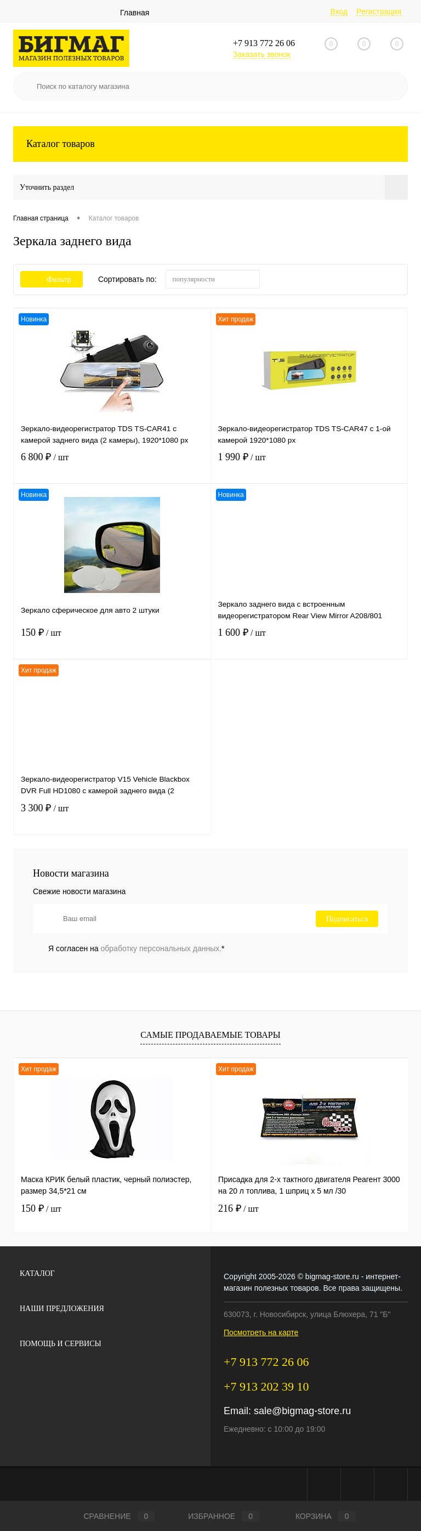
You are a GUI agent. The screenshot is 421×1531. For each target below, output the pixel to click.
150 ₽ (112, 641)
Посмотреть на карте (261, 1332)
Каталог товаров (210, 144)
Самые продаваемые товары (210, 1035)
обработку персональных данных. (161, 948)
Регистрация (378, 11)
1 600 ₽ (309, 641)
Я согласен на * (136, 948)
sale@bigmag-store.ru (302, 1410)
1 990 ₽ (309, 465)
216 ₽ (238, 1208)
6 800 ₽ (112, 465)
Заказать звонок (262, 54)
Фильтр (51, 279)
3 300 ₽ (112, 816)
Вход (339, 11)
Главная (134, 12)
